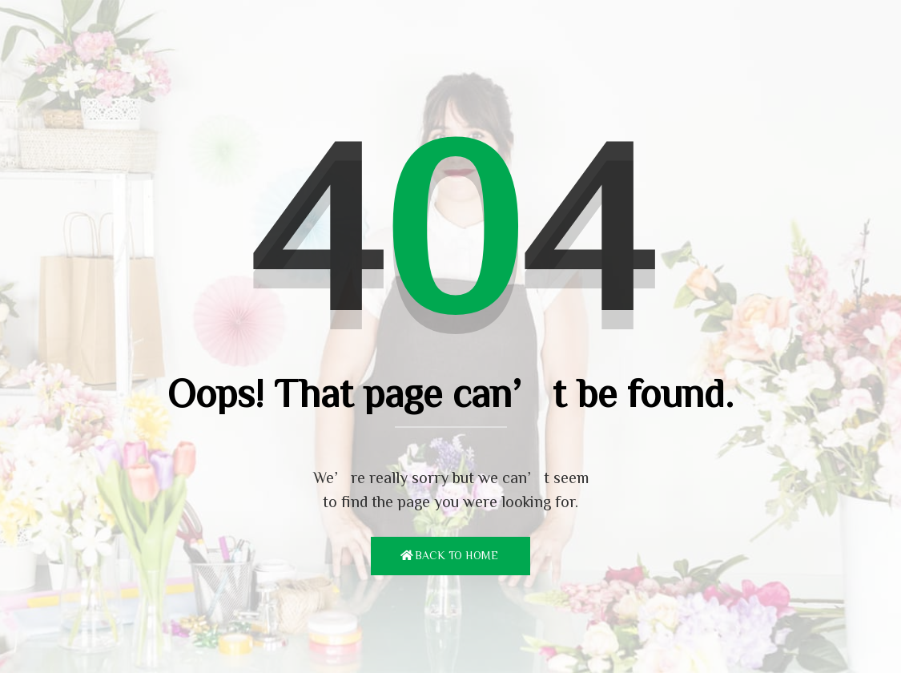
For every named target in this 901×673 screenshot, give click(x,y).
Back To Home (456, 555)
